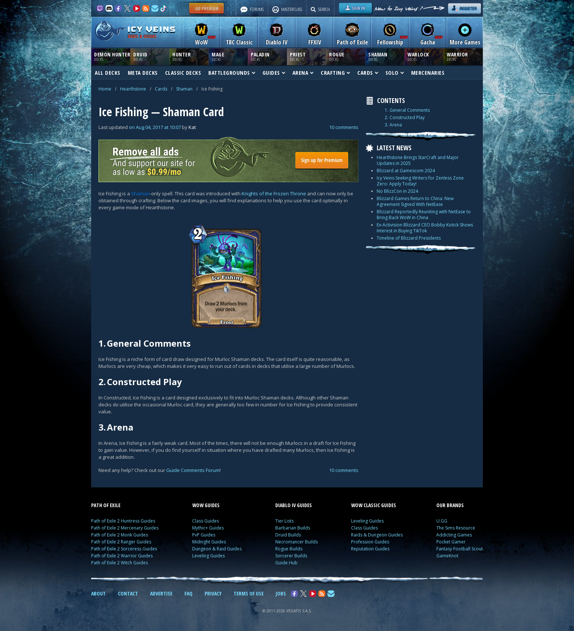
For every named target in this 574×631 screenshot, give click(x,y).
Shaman (184, 89)
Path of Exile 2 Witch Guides (119, 563)
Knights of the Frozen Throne (274, 193)
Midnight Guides (209, 542)
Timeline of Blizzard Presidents (409, 238)
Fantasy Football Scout (459, 549)
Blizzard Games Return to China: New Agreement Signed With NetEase (415, 201)
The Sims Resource (455, 528)
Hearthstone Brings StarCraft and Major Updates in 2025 (418, 160)
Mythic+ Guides (208, 528)
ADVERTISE (161, 593)
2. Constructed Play (405, 118)
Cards (161, 89)
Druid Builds (288, 535)
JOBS (281, 593)
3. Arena (393, 125)
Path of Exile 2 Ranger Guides (121, 542)
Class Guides (205, 521)
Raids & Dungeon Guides (377, 535)
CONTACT (128, 593)
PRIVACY (213, 593)
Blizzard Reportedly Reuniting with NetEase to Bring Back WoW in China (424, 215)
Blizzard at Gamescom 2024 (406, 170)
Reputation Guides (370, 549)
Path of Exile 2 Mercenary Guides (125, 528)
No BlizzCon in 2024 (397, 191)
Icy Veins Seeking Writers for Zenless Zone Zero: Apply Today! (420, 181)
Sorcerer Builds (291, 556)
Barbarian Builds (292, 528)
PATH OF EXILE (105, 505)
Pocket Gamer (451, 542)
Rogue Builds (288, 549)
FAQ (188, 593)
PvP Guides (203, 535)
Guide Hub (286, 563)
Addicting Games (454, 535)
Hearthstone (133, 89)
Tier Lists (284, 521)
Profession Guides (370, 542)
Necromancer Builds (296, 542)
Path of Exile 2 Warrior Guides (122, 556)
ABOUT (98, 593)
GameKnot (447, 556)
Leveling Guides (208, 556)
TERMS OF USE (249, 593)
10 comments (343, 127)
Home (104, 89)
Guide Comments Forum (193, 470)
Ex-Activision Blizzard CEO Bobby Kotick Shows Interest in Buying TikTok (425, 228)
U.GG (441, 521)
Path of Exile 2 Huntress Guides (123, 521)
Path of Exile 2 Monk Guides (119, 535)
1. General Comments (407, 110)
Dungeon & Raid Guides (217, 549)
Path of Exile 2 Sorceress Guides (124, 549)
